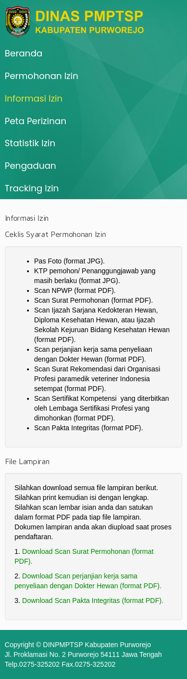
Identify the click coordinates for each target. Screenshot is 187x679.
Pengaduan (30, 165)
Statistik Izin (30, 143)
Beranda (24, 53)
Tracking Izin (32, 188)
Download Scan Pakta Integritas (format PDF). (92, 600)
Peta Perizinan (36, 121)
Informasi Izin (34, 98)
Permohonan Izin (42, 76)
